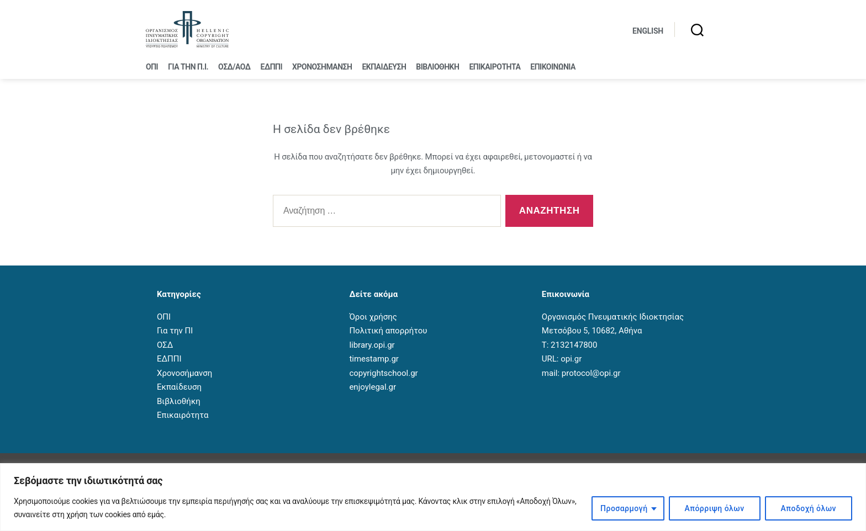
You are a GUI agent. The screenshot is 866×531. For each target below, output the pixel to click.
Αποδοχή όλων (808, 508)
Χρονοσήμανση (322, 66)
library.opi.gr (371, 345)
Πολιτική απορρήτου (388, 331)
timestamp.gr (374, 359)
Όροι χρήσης (373, 317)
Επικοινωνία (552, 66)
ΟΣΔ (165, 345)
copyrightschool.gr (383, 373)
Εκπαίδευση (384, 66)
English (647, 30)
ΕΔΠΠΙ (272, 66)
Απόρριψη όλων (714, 508)
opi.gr (571, 359)
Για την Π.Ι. (188, 66)
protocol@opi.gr (591, 373)
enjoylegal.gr (372, 387)
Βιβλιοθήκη (437, 66)
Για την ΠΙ (175, 331)
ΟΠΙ (152, 66)
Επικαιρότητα (494, 66)
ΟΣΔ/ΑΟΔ (234, 66)
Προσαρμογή (623, 508)
